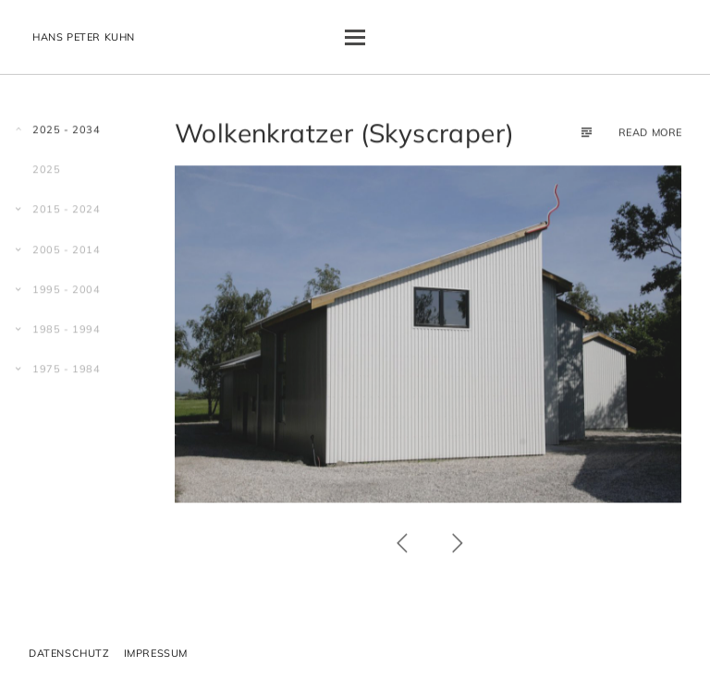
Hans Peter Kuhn (83, 36)
